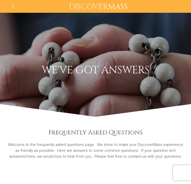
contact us (137, 156)
